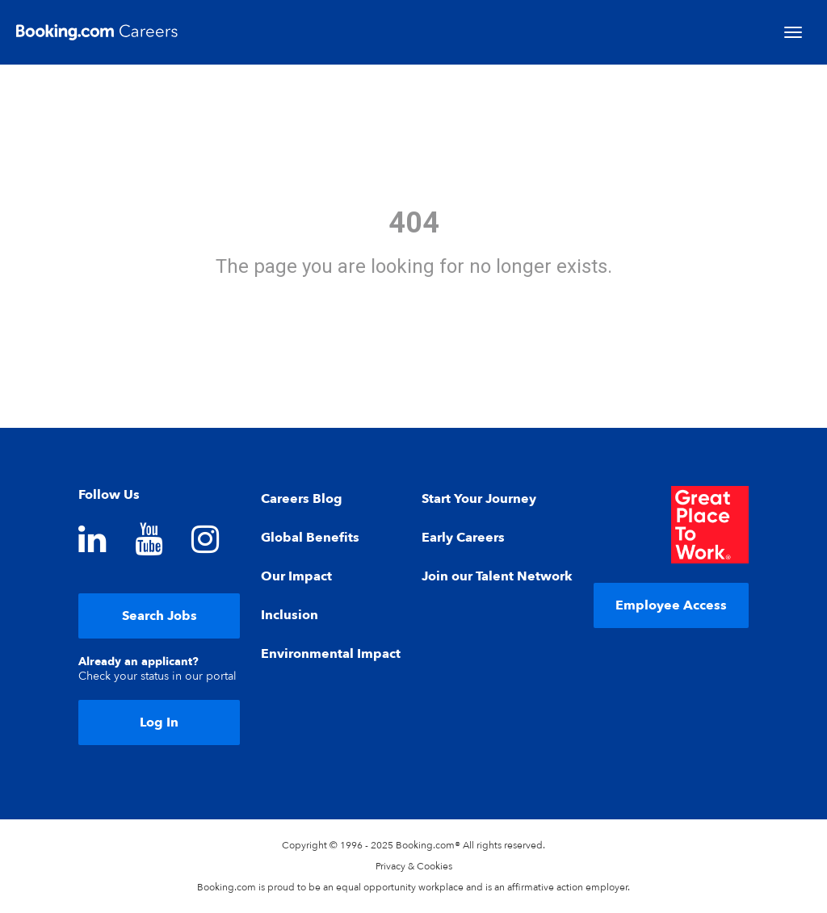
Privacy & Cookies (414, 866)
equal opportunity (376, 887)
